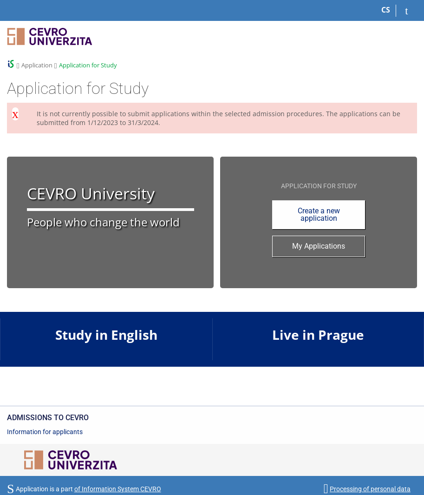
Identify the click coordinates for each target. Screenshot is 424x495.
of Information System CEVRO (117, 489)
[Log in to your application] (406, 11)
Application (36, 65)
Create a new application (319, 214)
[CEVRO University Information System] (49, 40)
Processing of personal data (370, 489)
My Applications (318, 246)
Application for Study (88, 65)
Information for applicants (45, 432)
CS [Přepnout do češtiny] (385, 10)
